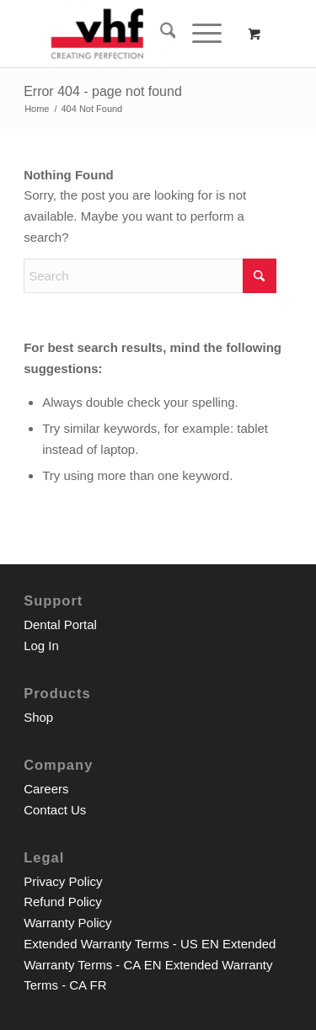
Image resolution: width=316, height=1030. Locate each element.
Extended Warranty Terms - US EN (121, 944)
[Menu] (198, 33)
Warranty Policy (67, 922)
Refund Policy (63, 901)
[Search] (159, 33)
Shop (38, 717)
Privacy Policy (63, 881)
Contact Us (55, 810)
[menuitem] (159, 33)
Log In (41, 645)
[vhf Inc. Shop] (131, 33)
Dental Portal (60, 624)
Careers (46, 789)
